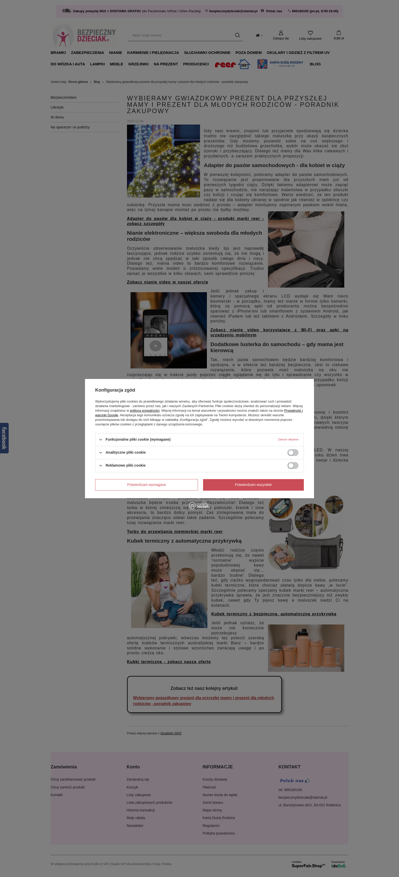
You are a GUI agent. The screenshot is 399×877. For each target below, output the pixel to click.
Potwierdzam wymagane (146, 485)
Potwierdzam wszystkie (253, 485)
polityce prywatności (145, 410)
